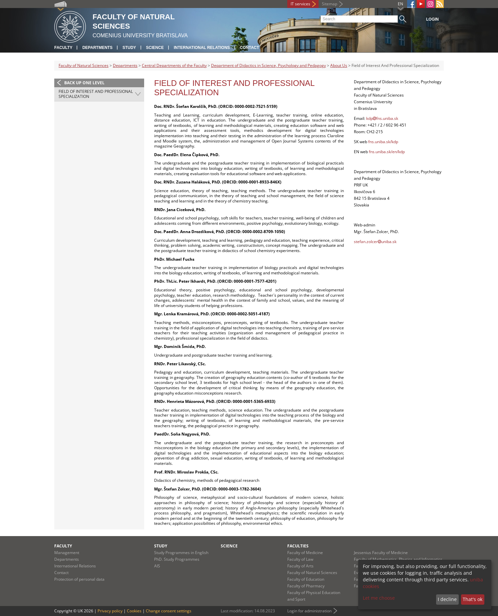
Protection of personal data (79, 579)
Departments (97, 47)
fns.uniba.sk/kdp (383, 142)
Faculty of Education (305, 579)
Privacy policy (110, 611)
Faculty (63, 47)
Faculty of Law (300, 559)
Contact (249, 47)
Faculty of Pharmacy (306, 586)
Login (432, 19)
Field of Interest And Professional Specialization (96, 94)
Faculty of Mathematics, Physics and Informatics (398, 559)
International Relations (202, 47)
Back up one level (84, 83)
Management (66, 552)
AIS (157, 566)
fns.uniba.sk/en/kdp (387, 151)
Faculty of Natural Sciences (84, 65)
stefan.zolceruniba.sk (375, 241)
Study (129, 47)
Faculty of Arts (300, 566)
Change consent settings (168, 611)
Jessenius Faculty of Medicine (381, 552)
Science (155, 47)
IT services (300, 4)
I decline (447, 599)
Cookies (134, 611)
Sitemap (329, 4)
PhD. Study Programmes (176, 559)
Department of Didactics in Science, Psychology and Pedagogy (268, 65)
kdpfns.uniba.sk (382, 118)
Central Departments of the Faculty (174, 65)
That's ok (472, 599)
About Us (338, 65)
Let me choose (379, 598)
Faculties (298, 546)
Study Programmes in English (181, 552)
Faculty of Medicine (305, 552)
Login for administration (309, 611)
